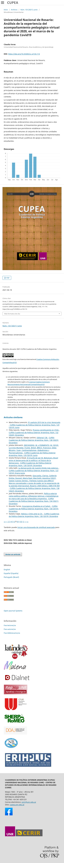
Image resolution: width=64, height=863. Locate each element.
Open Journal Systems (13, 611)
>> (27, 521)
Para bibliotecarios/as (12, 633)
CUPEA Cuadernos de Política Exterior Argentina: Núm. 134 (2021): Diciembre (34, 501)
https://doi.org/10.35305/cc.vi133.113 (24, 54)
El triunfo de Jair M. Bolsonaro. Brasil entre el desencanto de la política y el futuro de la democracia (33, 460)
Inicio (6, 9)
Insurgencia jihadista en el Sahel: (36, 506)
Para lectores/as (10, 625)
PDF (7, 278)
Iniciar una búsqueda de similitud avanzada (36, 527)
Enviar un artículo (13, 554)
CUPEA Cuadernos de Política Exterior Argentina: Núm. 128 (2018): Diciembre (30, 464)
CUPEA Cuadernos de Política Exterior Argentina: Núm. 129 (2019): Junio (32, 454)
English (7, 569)
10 (21, 521)
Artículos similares (13, 417)
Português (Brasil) (11, 577)
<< (5, 521)
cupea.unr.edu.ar (17, 804)
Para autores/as (10, 629)
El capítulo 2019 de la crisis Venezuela (44, 422)
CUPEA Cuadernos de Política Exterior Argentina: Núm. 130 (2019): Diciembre (34, 508)
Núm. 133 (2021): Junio (29, 9)
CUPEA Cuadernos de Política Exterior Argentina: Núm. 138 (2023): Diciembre (34, 440)
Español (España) (11, 573)
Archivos (14, 9)
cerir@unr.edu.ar (29, 802)
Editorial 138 (42, 437)
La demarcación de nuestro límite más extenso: (38, 468)
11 (23, 521)
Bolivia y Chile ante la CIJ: (32, 514)
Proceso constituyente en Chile (46, 430)
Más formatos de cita (12, 314)
